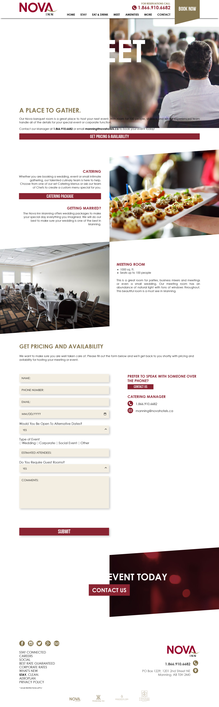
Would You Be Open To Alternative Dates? (50, 424)
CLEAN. (29, 675)
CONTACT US (109, 590)
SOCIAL (24, 660)
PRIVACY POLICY (31, 682)
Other (85, 443)
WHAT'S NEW (28, 671)
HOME (71, 14)
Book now (187, 9)
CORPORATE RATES (33, 667)
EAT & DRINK (100, 14)
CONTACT (163, 14)
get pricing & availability (109, 136)
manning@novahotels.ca (102, 128)
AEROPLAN (27, 678)
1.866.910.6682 (151, 7)
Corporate (47, 443)
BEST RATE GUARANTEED (37, 663)
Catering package (60, 196)
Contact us (140, 387)
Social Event (68, 443)
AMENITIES (132, 14)
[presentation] (42, 518)
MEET (117, 14)
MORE (148, 14)
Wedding (29, 443)
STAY (83, 14)
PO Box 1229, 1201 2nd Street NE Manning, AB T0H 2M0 (166, 673)
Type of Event (29, 439)
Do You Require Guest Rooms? (42, 462)
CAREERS (26, 656)
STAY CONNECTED (32, 652)
